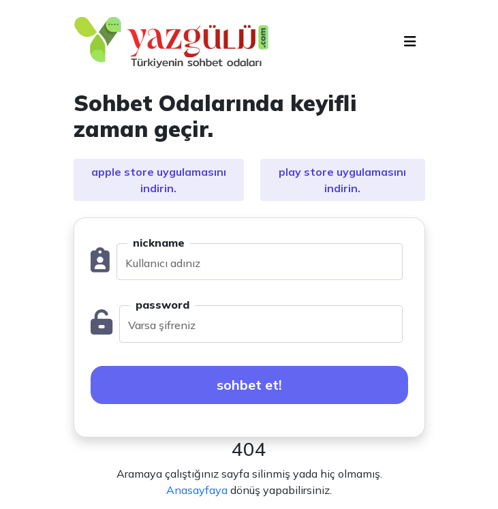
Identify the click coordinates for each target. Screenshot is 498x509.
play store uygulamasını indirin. (342, 180)
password (162, 304)
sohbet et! (249, 384)
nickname (159, 242)
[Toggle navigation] (410, 41)
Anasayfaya (197, 490)
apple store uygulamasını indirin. (158, 180)
